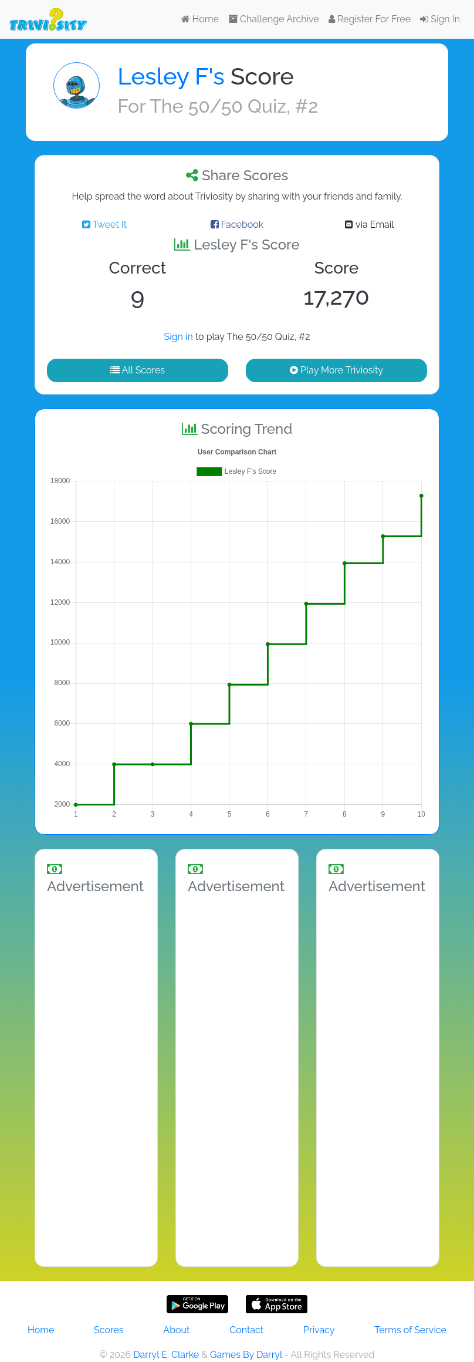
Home (200, 19)
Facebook (237, 224)
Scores (108, 1330)
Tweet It (104, 224)
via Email (369, 224)
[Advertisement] (96, 1078)
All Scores (137, 370)
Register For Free (370, 19)
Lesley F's (170, 76)
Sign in (178, 336)
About (176, 1330)
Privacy (318, 1330)
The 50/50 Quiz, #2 (234, 106)
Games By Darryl (246, 1354)
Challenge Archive (273, 19)
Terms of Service (410, 1330)
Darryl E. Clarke (166, 1354)
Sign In (440, 19)
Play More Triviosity (336, 370)
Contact (246, 1330)
